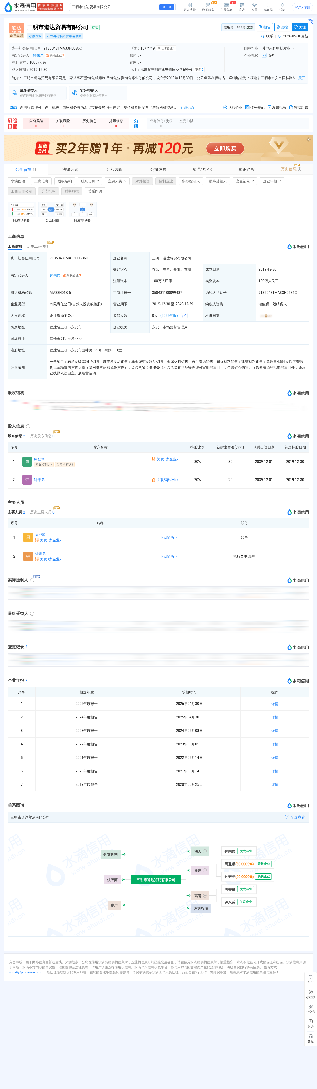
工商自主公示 (21, 191)
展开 (301, 78)
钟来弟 (38, 55)
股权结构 (65, 181)
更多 (199, 69)
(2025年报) (169, 316)
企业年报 (272, 181)
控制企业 (166, 181)
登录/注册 (302, 7)
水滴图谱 (18, 181)
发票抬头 (277, 107)
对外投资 (142, 181)
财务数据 (72, 191)
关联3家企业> (167, 480)
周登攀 (39, 459)
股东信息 (90, 181)
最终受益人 (218, 181)
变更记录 (245, 181)
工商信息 (41, 181)
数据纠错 (298, 107)
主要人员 (117, 181)
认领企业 (232, 107)
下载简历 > (168, 537)
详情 (274, 704)
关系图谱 (95, 191)
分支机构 (48, 191)
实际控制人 (191, 181)
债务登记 (255, 107)
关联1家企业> (167, 459)
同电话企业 (166, 48)
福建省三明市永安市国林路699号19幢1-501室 (86, 350)
